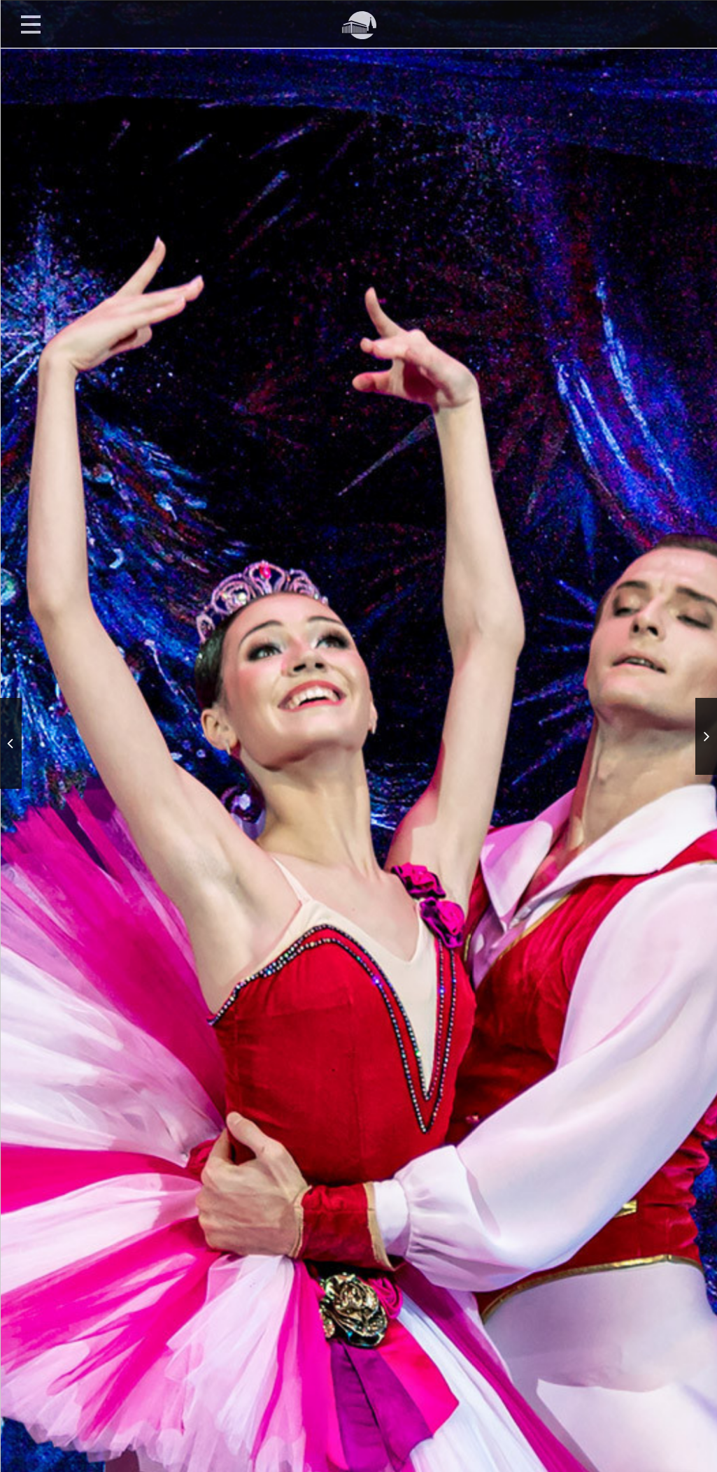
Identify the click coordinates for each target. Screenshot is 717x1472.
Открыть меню (30, 24)
